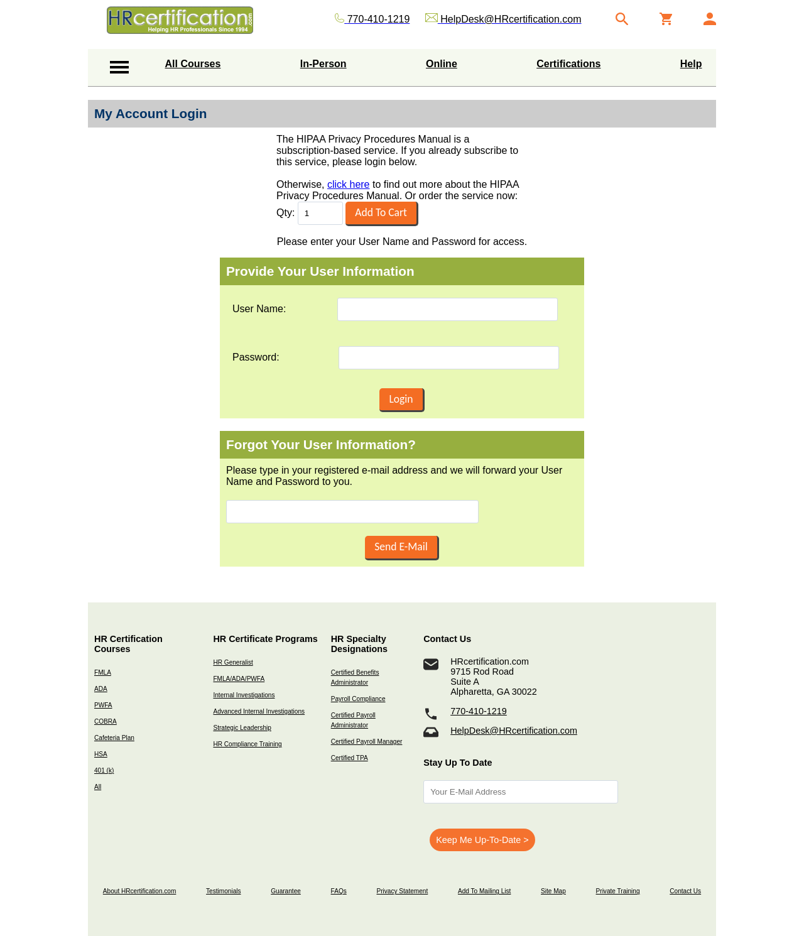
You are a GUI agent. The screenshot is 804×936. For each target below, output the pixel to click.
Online (441, 63)
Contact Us (685, 891)
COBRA (105, 721)
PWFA (103, 705)
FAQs (339, 891)
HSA (100, 754)
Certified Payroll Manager (367, 741)
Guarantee (286, 891)
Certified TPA (349, 757)
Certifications (568, 63)
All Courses (193, 63)
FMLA (102, 672)
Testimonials (223, 891)
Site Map (553, 891)
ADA (100, 688)
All (97, 786)
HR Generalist (233, 662)
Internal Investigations (243, 695)
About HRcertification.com (140, 891)
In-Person (323, 63)
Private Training (618, 891)
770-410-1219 (478, 711)
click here (348, 184)
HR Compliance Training (247, 744)
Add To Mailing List (484, 891)
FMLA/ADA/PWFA (238, 678)
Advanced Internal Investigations (259, 711)
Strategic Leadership (242, 727)
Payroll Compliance (358, 698)
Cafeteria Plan (114, 737)
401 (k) (104, 770)
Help (691, 63)
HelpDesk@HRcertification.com (513, 731)
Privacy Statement (402, 891)
